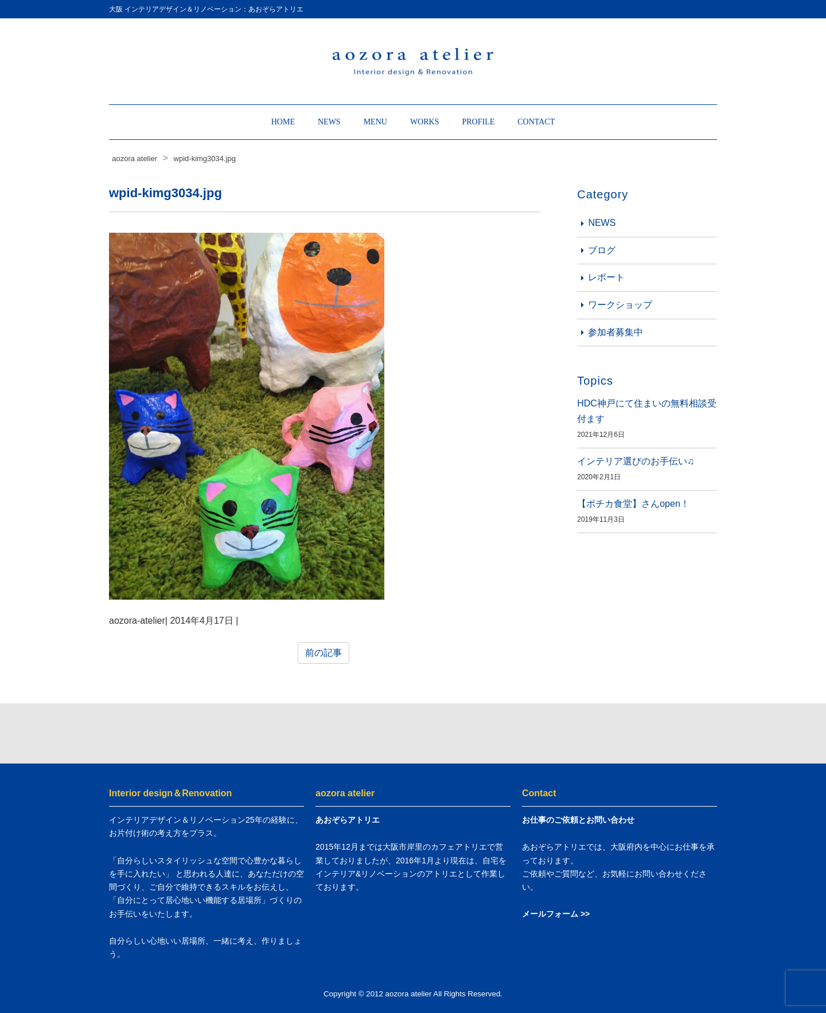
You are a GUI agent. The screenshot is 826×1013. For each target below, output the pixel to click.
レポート (606, 277)
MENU (375, 122)
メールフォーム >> (556, 913)
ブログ (601, 250)
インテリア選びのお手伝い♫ (635, 461)
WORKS (424, 122)
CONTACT (536, 122)
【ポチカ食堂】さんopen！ (633, 504)
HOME (283, 122)
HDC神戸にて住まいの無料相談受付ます (646, 411)
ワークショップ (620, 305)
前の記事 (323, 653)
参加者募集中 (615, 332)
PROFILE (478, 122)
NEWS (329, 122)
